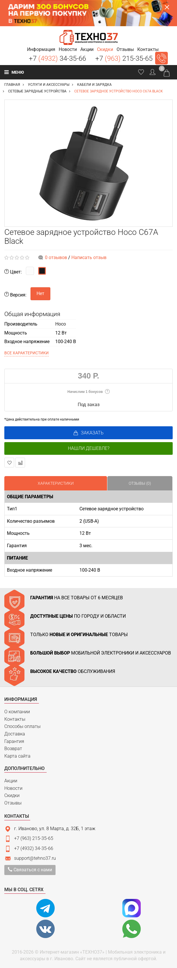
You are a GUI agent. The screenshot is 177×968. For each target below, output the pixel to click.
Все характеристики (26, 353)
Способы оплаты (22, 726)
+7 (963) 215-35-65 (33, 838)
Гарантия (14, 741)
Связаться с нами (30, 869)
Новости (13, 788)
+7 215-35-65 (124, 58)
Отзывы (13, 803)
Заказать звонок (161, 58)
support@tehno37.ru (35, 858)
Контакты (14, 719)
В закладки (9, 462)
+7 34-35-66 (57, 58)
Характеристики (56, 483)
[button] (41, 49)
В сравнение (20, 462)
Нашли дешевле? (88, 448)
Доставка (14, 734)
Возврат (13, 748)
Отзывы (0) (140, 483)
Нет (40, 293)
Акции (10, 780)
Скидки (12, 795)
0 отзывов (56, 257)
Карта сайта (17, 756)
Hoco (60, 324)
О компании (17, 711)
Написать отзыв (88, 257)
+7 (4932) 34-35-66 (33, 848)
